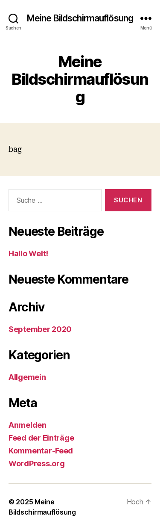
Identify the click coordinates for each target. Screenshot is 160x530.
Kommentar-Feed (41, 450)
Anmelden (28, 424)
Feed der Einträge (41, 437)
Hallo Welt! (28, 253)
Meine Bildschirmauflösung (80, 18)
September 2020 (40, 329)
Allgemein (27, 377)
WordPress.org (37, 463)
